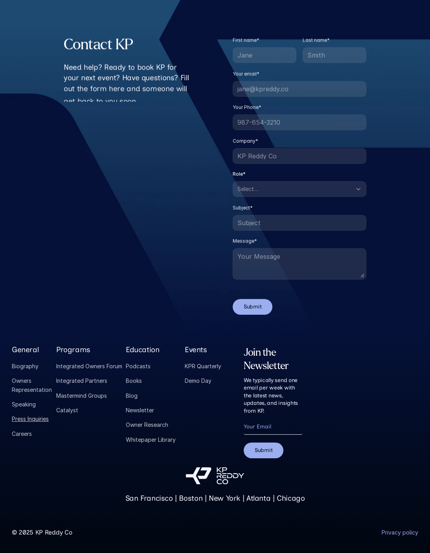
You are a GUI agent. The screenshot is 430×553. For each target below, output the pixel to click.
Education (143, 349)
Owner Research (147, 424)
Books (134, 380)
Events (196, 349)
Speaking (24, 404)
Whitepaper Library (151, 439)
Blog (132, 395)
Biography (25, 366)
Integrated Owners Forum (89, 366)
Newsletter (140, 410)
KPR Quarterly (203, 366)
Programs (73, 349)
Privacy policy (400, 532)
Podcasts (138, 366)
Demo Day (198, 380)
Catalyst (67, 410)
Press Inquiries (30, 418)
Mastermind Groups (81, 395)
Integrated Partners (81, 380)
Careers (22, 433)
